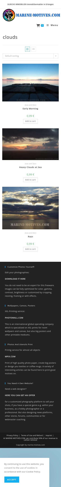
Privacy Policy (12, 435)
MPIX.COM (10, 356)
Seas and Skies (30, 105)
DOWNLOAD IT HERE (15, 278)
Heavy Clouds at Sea (30, 167)
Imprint (49, 435)
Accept (11, 479)
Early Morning (30, 108)
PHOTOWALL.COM (14, 317)
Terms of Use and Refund (32, 435)
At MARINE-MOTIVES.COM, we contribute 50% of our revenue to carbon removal (30, 439)
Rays (30, 236)
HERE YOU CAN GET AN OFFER (20, 395)
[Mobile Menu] (51, 25)
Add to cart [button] (30, 121)
